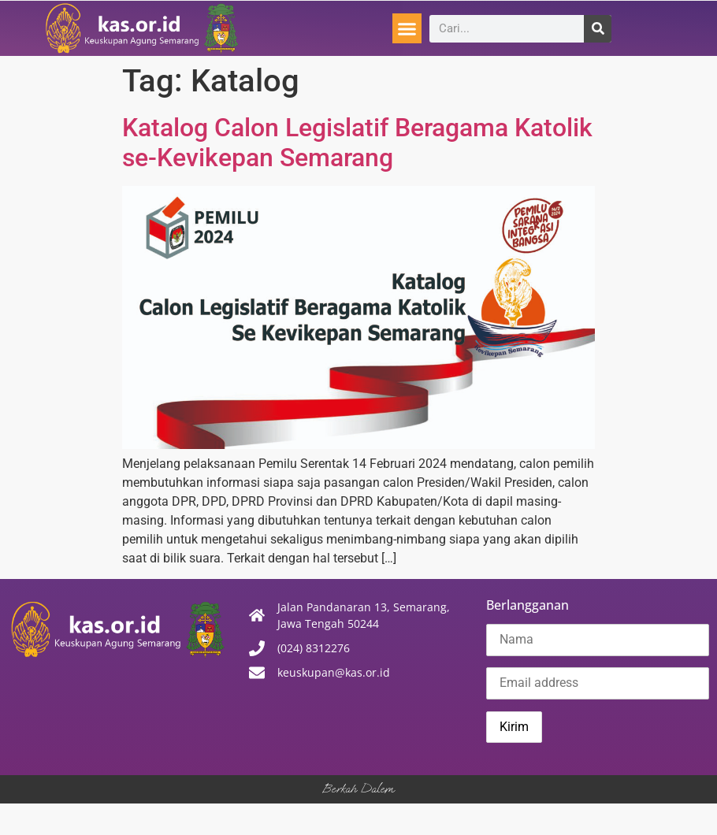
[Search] (597, 29)
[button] (407, 28)
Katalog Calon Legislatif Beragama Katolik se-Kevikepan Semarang (357, 143)
